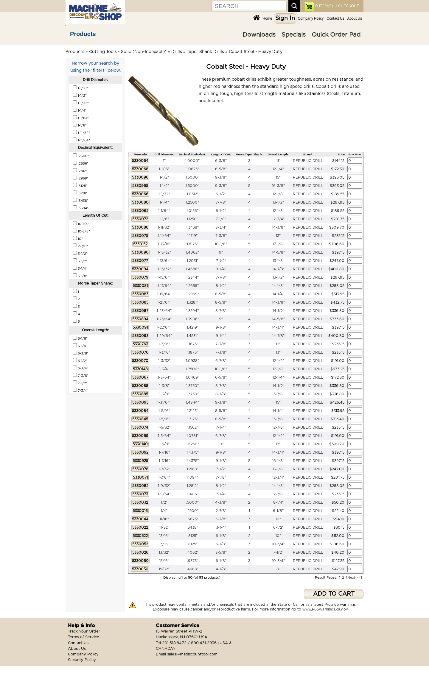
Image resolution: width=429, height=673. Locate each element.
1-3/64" (164, 377)
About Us (354, 18)
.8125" (192, 536)
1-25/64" (164, 319)
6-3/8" (221, 161)
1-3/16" (164, 344)
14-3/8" (278, 227)
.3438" (192, 527)
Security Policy (82, 660)
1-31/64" (164, 402)
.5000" (192, 502)
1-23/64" (164, 311)
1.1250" (192, 219)
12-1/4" (278, 169)
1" (164, 161)
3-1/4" (221, 527)
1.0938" (192, 361)
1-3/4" (164, 369)
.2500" (192, 511)
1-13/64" (164, 261)
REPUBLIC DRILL (308, 161)
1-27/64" (164, 327)
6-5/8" (221, 169)
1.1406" (192, 494)
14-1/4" (278, 294)
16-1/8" (278, 461)
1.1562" (192, 427)
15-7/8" (278, 394)
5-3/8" (221, 519)
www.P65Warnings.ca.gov (325, 609)
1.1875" (192, 344)
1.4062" (192, 252)
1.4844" (192, 402)
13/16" (164, 536)
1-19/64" (164, 294)
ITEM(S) (324, 6)
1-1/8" (164, 219)
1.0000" (192, 161)
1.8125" (192, 244)
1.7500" (192, 369)
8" (278, 569)
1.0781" (192, 436)
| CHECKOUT (347, 6)
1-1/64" (164, 211)
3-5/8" (221, 552)
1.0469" (192, 377)
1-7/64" (164, 477)
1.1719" (192, 236)
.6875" (192, 519)
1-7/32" (164, 469)
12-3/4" (278, 219)
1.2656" (192, 286)
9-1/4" (221, 269)
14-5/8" (278, 252)
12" (278, 344)
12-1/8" (278, 194)
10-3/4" (278, 544)
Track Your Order (84, 631)
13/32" (164, 552)
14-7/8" (278, 269)
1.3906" (192, 319)
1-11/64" (164, 236)
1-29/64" (164, 336)
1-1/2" (164, 177)
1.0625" (192, 169)
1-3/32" (164, 361)
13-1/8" (278, 261)
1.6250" (192, 444)
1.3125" (192, 411)
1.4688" (192, 269)
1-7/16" (164, 452)
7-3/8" (221, 236)
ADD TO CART (334, 594)
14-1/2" (278, 311)
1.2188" (192, 469)
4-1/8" (221, 569)
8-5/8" (221, 294)
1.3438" (192, 227)
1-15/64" (164, 277)
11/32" (164, 527)
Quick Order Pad (336, 35)
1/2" (164, 502)
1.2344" (192, 277)
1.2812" (192, 486)
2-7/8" (221, 511)
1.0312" (192, 194)
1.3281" (192, 302)
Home (267, 18)
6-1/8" (278, 511)
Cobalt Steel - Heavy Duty (255, 52)
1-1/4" (164, 202)
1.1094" (192, 477)
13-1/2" (278, 202)
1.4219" (192, 327)
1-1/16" (164, 169)
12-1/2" (278, 361)
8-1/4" (278, 502)
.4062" (192, 552)
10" (221, 444)
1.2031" (192, 261)
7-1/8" (221, 219)
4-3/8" (221, 502)
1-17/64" (164, 286)
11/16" (164, 519)
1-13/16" (164, 244)
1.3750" (192, 386)
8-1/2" (221, 286)
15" (278, 177)
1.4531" (192, 336)
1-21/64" (164, 302)
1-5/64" (164, 436)
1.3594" (192, 311)
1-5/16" (164, 411)
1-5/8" (164, 444)
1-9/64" (164, 494)
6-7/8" (220, 361)
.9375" (192, 561)
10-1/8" (221, 244)
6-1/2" (221, 194)
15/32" (164, 569)
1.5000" (192, 177)
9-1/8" (221, 327)
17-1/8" (278, 244)
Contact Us (335, 18)
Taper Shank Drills (205, 52)
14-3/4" (278, 327)
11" (278, 161)
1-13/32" (164, 252)
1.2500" (192, 202)
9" (221, 252)
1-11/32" (164, 227)
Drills (176, 52)
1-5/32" (164, 427)
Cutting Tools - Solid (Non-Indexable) (128, 52)
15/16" (164, 561)
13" (278, 236)
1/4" (164, 511)
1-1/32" (164, 194)
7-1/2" (221, 261)
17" (278, 444)
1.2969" (192, 294)
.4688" (192, 569)
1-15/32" (164, 269)
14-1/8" (278, 286)
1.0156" (192, 211)
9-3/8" (221, 177)
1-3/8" (164, 386)
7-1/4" (221, 427)
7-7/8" (221, 202)
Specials (294, 35)
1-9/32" (164, 486)
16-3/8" (278, 186)
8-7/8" (220, 311)
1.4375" (192, 452)
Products (83, 34)
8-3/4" (221, 227)
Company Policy (311, 18)
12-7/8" (278, 427)
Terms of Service (83, 637)
